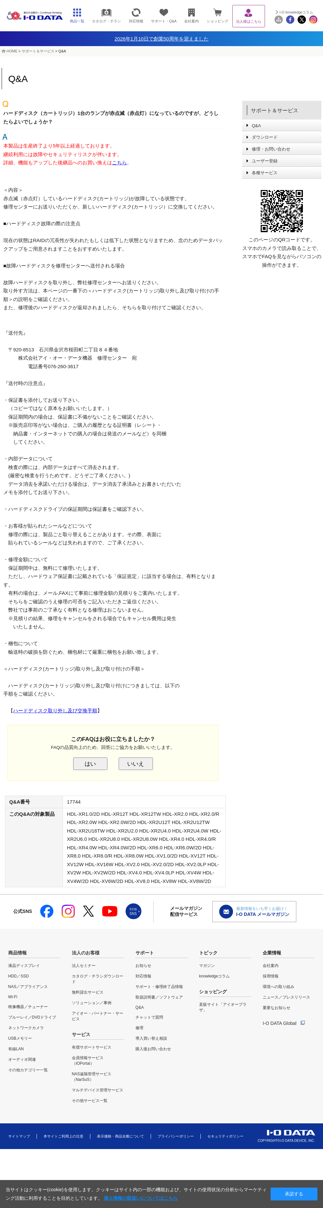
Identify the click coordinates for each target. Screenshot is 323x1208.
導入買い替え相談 (151, 1038)
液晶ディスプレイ (24, 965)
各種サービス (265, 172)
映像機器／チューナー (28, 1006)
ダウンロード (265, 137)
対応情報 (143, 976)
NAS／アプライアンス (28, 986)
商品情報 (17, 952)
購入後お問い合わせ (153, 1049)
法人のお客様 (86, 952)
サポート (144, 952)
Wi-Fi (12, 997)
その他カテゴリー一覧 (28, 1070)
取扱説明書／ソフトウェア (159, 997)
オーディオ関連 (22, 1059)
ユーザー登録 (265, 160)
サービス (81, 1034)
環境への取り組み (278, 986)
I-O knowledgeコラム (296, 12)
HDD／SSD (18, 976)
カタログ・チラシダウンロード (97, 979)
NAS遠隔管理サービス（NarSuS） (92, 1077)
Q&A (256, 125)
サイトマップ (19, 1136)
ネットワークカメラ (26, 1028)
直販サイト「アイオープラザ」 (223, 1007)
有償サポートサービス (91, 1047)
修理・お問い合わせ (271, 149)
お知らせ (143, 965)
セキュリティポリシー (225, 1136)
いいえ (135, 763)
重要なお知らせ (276, 1007)
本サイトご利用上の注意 (63, 1136)
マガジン (207, 965)
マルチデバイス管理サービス (97, 1090)
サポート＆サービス (38, 51)
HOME (12, 51)
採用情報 (271, 976)
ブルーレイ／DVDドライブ (32, 1017)
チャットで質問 (149, 1017)
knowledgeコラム (214, 976)
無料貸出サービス (87, 992)
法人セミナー (84, 965)
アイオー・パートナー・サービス (97, 1016)
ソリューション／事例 (91, 1003)
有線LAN (16, 1049)
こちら (119, 162)
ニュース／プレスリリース (286, 997)
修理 (139, 1028)
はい (90, 763)
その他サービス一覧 (89, 1100)
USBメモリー (20, 1038)
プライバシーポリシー (176, 1136)
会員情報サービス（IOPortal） (87, 1061)
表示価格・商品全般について (120, 1136)
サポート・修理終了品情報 (159, 986)
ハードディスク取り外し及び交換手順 (55, 710)
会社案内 (271, 965)
